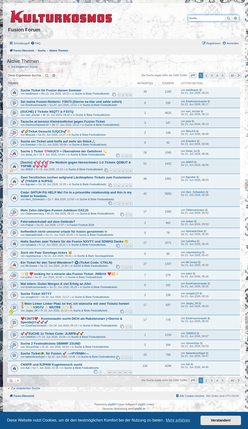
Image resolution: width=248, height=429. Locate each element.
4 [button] (217, 75)
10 (109, 372)
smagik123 (32, 297)
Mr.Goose (31, 265)
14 (130, 372)
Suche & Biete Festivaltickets (92, 93)
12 (119, 372)
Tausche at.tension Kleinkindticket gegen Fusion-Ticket (63, 121)
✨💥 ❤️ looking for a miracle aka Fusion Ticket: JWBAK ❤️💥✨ (70, 274)
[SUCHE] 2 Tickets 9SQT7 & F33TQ (47, 111)
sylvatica (31, 244)
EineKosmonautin (36, 105)
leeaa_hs (31, 154)
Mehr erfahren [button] (178, 420)
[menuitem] (35, 43)
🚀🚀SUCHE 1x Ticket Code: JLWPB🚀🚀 (52, 333)
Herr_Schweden (35, 199)
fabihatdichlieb (34, 234)
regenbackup (33, 255)
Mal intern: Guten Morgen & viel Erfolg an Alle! (56, 284)
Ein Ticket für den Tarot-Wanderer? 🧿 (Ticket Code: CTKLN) (66, 262)
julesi (29, 277)
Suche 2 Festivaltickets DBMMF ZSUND (50, 343)
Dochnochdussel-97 (37, 124)
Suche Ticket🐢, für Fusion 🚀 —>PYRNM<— (55, 353)
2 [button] (206, 75)
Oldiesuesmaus (35, 213)
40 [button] (232, 75)
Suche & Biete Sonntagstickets (95, 255)
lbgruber (30, 184)
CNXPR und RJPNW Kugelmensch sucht (51, 364)
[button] (192, 75)
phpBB (111, 404)
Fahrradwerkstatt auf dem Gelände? (48, 221)
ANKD (29, 169)
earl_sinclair (33, 114)
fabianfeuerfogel (35, 356)
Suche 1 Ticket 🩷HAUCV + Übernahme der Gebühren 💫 (64, 151)
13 (125, 372)
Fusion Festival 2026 (82, 224)
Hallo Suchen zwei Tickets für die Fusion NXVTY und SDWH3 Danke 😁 (74, 241)
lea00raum (32, 93)
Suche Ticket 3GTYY (36, 294)
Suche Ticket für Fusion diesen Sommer (51, 90)
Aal (28, 367)
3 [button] (212, 75)
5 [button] (223, 75)
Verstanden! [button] (221, 420)
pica (188, 121)
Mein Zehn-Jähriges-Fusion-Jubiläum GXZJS (55, 210)
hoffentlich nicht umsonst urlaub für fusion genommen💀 (64, 231)
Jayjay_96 (32, 310)
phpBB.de (140, 408)
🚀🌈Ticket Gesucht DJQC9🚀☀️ (45, 131)
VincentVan (32, 346)
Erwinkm (31, 144)
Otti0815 (31, 336)
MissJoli (30, 134)
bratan (190, 221)
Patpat (29, 224)
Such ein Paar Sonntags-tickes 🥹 (46, 252)
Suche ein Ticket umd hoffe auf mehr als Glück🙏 (58, 141)
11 (114, 372)
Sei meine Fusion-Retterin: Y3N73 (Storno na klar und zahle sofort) (71, 102)
